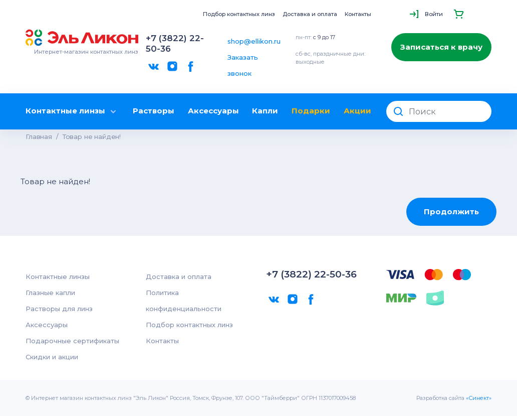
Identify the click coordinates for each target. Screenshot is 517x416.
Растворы (153, 110)
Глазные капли (50, 293)
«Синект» (478, 397)
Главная (39, 136)
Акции (357, 110)
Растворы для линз (59, 309)
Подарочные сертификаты (72, 341)
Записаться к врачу (441, 47)
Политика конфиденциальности (183, 301)
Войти (434, 14)
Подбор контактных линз (239, 14)
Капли (265, 110)
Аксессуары (213, 110)
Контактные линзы (72, 111)
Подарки (311, 110)
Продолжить (451, 211)
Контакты (358, 14)
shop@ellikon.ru (254, 41)
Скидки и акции (52, 357)
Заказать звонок (242, 65)
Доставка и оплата (310, 14)
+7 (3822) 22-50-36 (175, 43)
